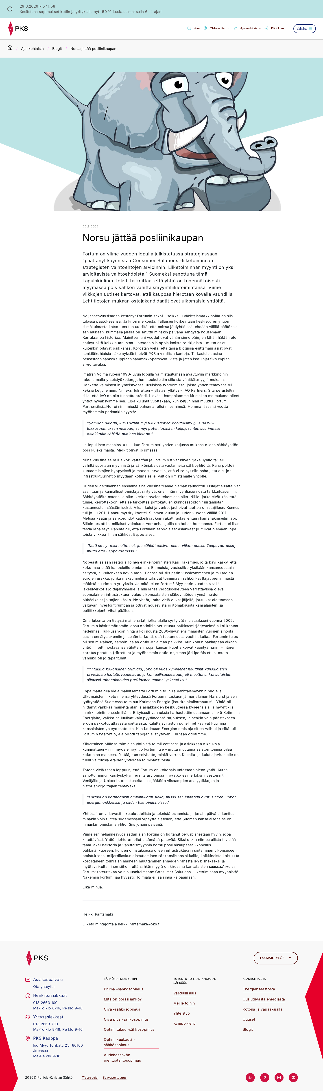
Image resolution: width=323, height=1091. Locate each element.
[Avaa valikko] (304, 28)
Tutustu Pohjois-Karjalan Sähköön (194, 981)
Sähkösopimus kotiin (120, 979)
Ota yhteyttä (44, 986)
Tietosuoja (90, 1077)
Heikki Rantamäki (98, 914)
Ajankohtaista (32, 48)
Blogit (57, 48)
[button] (193, 28)
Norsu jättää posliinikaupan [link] (93, 48)
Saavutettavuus (115, 1077)
